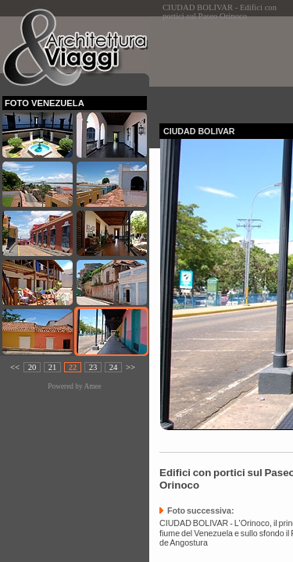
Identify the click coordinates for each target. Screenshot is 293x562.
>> (130, 367)
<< (15, 367)
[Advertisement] (226, 65)
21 (52, 367)
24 (113, 367)
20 (32, 367)
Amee (92, 386)
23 (93, 367)
